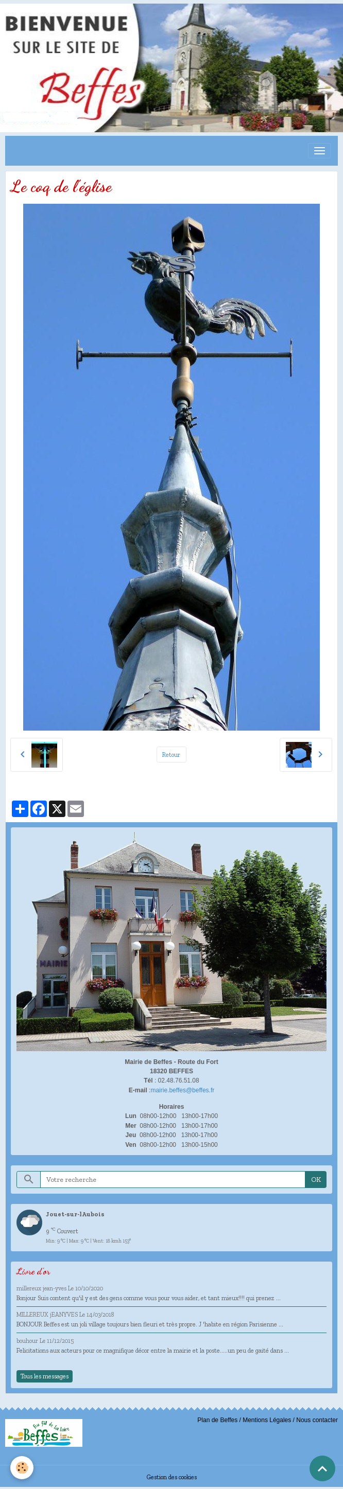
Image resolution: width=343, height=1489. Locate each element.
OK (316, 1179)
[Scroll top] (322, 1468)
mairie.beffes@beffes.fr (182, 1090)
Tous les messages (44, 1376)
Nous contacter (317, 1420)
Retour (171, 754)
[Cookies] (21, 1467)
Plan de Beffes (217, 1420)
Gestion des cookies (172, 1477)
